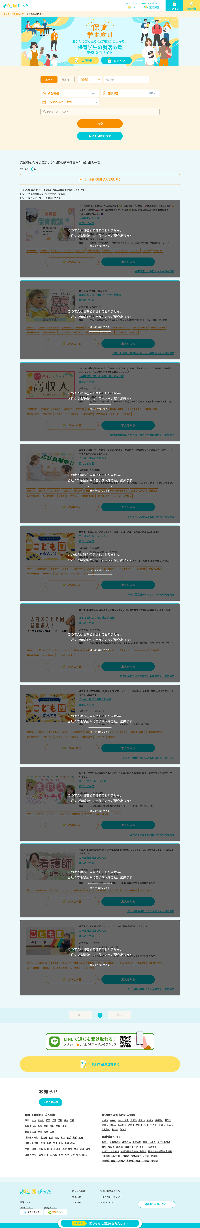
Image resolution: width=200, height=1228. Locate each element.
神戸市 (153, 1124)
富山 (60, 1143)
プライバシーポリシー (111, 1196)
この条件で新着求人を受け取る (102, 179)
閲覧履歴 (154, 7)
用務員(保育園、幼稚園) (113, 1160)
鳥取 (64, 1148)
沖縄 (84, 1154)
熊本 (46, 1154)
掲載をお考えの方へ (150, 3)
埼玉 (48, 1120)
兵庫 (40, 1126)
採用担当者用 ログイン (156, 1204)
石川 (55, 1143)
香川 (76, 1148)
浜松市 (113, 1124)
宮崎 (72, 1154)
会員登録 (87, 60)
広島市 (169, 1124)
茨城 (60, 1120)
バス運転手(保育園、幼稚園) (115, 1156)
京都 (46, 1126)
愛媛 (70, 1148)
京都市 (131, 1124)
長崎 (60, 1154)
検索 (100, 123)
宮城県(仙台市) (18, 14)
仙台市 (113, 1120)
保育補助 (136, 1142)
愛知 (34, 1131)
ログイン (119, 60)
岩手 (69, 1137)
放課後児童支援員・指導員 (134, 1151)
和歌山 (65, 1126)
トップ (6, 14)
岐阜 (46, 1131)
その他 (154, 1160)
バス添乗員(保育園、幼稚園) (144, 1156)
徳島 (82, 1148)
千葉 (54, 1120)
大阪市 (139, 1124)
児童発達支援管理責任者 (160, 1151)
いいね (136, 7)
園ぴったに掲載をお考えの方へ (100, 1223)
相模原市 (159, 1120)
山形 (74, 1137)
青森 (63, 1137)
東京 (34, 1120)
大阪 (34, 1126)
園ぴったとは (131, 3)
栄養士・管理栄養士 (149, 1146)
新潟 (43, 1143)
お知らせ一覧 (50, 1102)
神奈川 (41, 1120)
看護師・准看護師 (110, 1151)
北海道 (44, 1137)
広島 (40, 1148)
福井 (72, 1143)
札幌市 (105, 1120)
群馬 (72, 1120)
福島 (57, 1137)
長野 (49, 1143)
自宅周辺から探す (100, 136)
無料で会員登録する (106, 1064)
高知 (88, 1148)
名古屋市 (122, 1124)
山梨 (66, 1143)
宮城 (51, 1137)
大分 (66, 1154)
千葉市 (133, 1120)
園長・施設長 (108, 1146)
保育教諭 (126, 1142)
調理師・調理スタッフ (127, 1146)
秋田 (81, 1137)
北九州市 (106, 1129)
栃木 (66, 1120)
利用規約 (76, 1202)
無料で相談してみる (100, 245)
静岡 (40, 1131)
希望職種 (72, 93)
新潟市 (168, 1120)
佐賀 (78, 1154)
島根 (58, 1148)
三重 (52, 1131)
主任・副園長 (163, 1142)
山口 (52, 1148)
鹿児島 (53, 1154)
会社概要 (76, 1196)
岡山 (46, 1148)
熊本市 (123, 1129)
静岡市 (105, 1124)
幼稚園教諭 (115, 1142)
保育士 (105, 1142)
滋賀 (52, 1126)
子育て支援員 (149, 1142)
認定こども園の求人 (35, 14)
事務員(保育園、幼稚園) (138, 1160)
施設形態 (132, 93)
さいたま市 (123, 1120)
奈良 (58, 1126)
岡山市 (161, 1124)
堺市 (146, 1124)
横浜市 (141, 1120)
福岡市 (115, 1129)
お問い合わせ (106, 1202)
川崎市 (150, 1120)
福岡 (40, 1154)
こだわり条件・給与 (72, 102)
